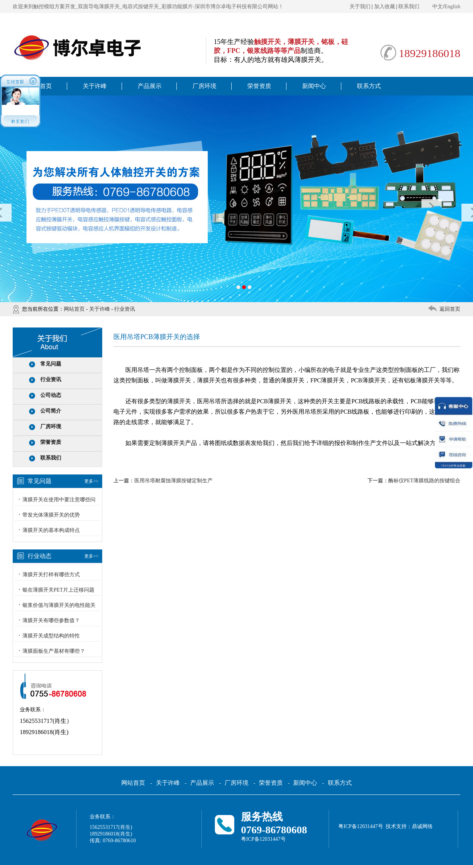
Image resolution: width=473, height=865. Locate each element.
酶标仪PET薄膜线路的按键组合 (424, 480)
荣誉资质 (259, 86)
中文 (437, 6)
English (452, 6)
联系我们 (408, 6)
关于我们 (360, 6)
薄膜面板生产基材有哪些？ (53, 651)
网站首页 (74, 309)
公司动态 (50, 395)
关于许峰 (95, 86)
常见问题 (50, 364)
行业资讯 (124, 309)
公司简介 (50, 411)
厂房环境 (204, 86)
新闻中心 (314, 86)
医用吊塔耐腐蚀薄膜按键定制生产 (173, 480)
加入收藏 (384, 6)
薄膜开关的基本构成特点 (51, 530)
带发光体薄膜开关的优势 (51, 515)
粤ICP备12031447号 (263, 839)
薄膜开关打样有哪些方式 (51, 574)
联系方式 (369, 86)
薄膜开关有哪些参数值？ (51, 620)
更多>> (91, 481)
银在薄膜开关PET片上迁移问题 (58, 590)
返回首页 (449, 309)
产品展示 (150, 86)
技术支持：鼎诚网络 (409, 826)
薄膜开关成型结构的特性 (51, 636)
